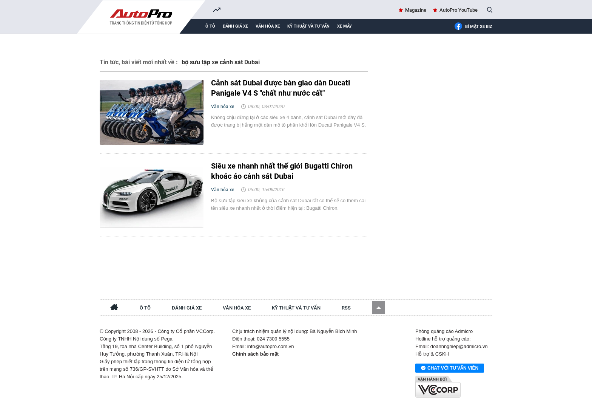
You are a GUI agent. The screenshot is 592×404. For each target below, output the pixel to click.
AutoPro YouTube (458, 10)
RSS (346, 308)
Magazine (415, 10)
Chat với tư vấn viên (449, 368)
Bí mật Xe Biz (473, 27)
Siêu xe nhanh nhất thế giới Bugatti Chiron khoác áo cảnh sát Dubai (282, 171)
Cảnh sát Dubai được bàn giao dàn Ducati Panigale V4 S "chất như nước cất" (280, 88)
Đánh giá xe (235, 26)
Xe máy (344, 26)
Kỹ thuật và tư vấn (308, 26)
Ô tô (210, 26)
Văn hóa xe (268, 26)
